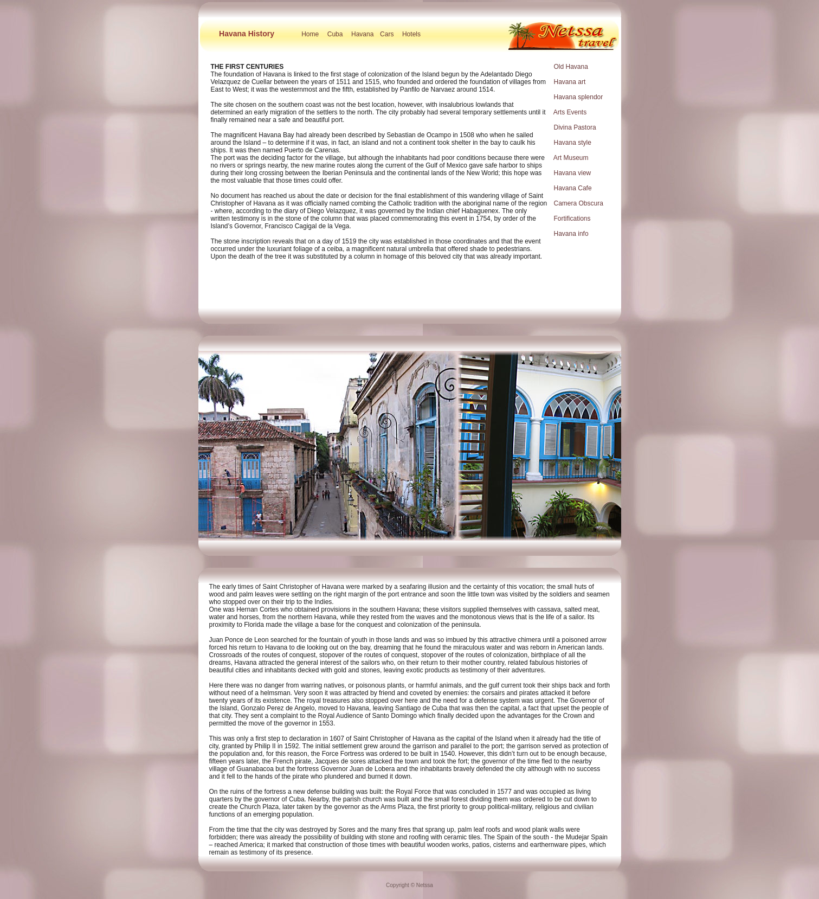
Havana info (571, 233)
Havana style (572, 142)
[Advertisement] (409, 290)
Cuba (335, 34)
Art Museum (571, 158)
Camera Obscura (578, 203)
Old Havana (571, 66)
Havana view (572, 173)
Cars (387, 34)
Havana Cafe (573, 188)
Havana (362, 34)
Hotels (411, 34)
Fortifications (572, 218)
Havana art (570, 82)
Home (310, 34)
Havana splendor (578, 97)
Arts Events (569, 112)
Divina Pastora (575, 127)
